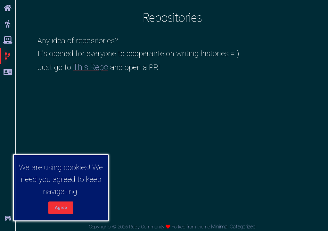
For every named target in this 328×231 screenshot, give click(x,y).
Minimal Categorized (233, 227)
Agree (61, 207)
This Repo (90, 67)
